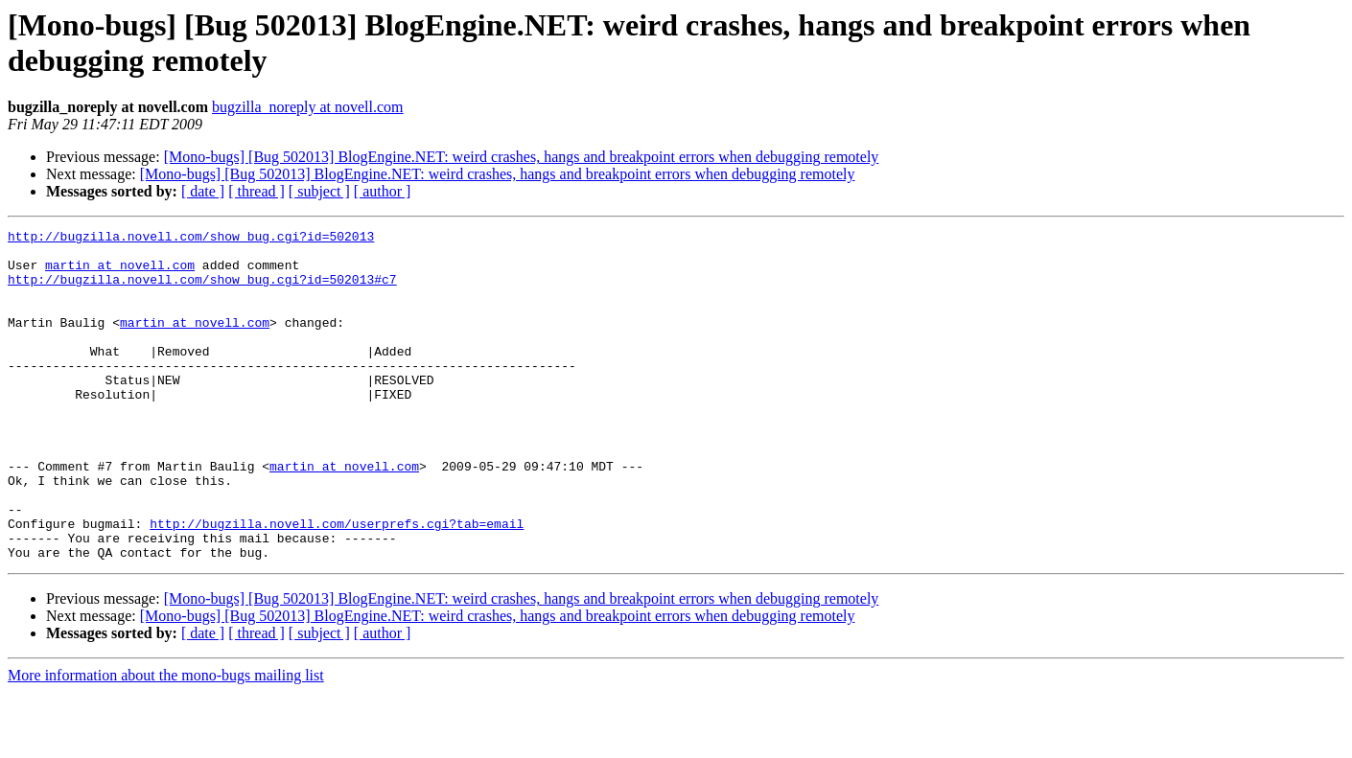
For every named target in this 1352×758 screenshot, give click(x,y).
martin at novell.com (120, 273)
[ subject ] (319, 191)
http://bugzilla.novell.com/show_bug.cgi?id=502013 (191, 238)
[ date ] (202, 191)
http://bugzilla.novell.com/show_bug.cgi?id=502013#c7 (202, 290)
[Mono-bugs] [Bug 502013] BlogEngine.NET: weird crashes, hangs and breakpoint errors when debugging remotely (521, 157)
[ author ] (382, 191)
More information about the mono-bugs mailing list (166, 741)
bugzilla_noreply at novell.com (308, 107)
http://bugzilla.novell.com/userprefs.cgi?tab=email (337, 583)
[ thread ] (256, 191)
